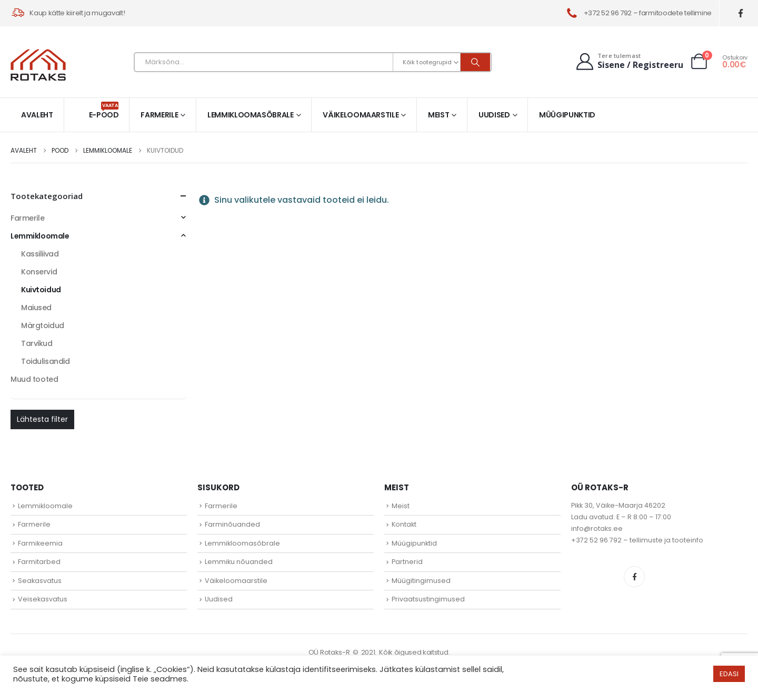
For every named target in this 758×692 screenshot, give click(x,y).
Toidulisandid (45, 361)
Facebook (634, 576)
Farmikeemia (40, 543)
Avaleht (37, 115)
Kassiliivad (39, 254)
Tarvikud (37, 343)
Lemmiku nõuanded (239, 561)
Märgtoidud (42, 325)
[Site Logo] (38, 65)
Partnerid (407, 561)
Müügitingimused (421, 580)
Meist (438, 115)
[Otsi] (475, 62)
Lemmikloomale (40, 236)
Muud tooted (34, 379)
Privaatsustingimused (428, 599)
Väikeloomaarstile (360, 115)
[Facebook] (740, 13)
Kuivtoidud (41, 289)
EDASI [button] (729, 674)
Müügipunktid (567, 115)
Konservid (39, 271)
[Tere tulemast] (628, 61)
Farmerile (159, 115)
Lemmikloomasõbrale (250, 115)
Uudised (494, 115)
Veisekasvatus (42, 599)
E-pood (104, 111)
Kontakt (404, 524)
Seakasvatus (40, 580)
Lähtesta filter (42, 419)
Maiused (36, 307)
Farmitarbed (39, 561)
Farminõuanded (232, 524)
